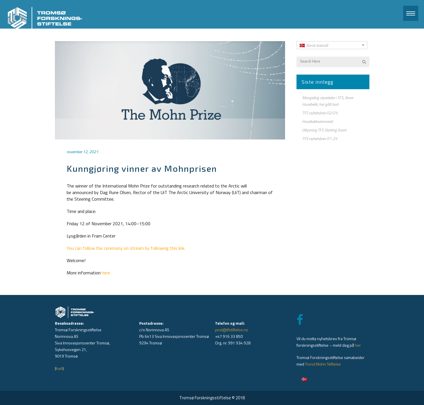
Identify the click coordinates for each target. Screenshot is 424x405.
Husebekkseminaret (317, 121)
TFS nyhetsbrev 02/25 (320, 113)
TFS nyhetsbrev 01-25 (319, 138)
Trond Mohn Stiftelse (323, 364)
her (358, 345)
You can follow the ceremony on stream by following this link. (126, 248)
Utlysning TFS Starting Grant (324, 130)
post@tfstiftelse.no (231, 330)
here (106, 272)
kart (59, 368)
